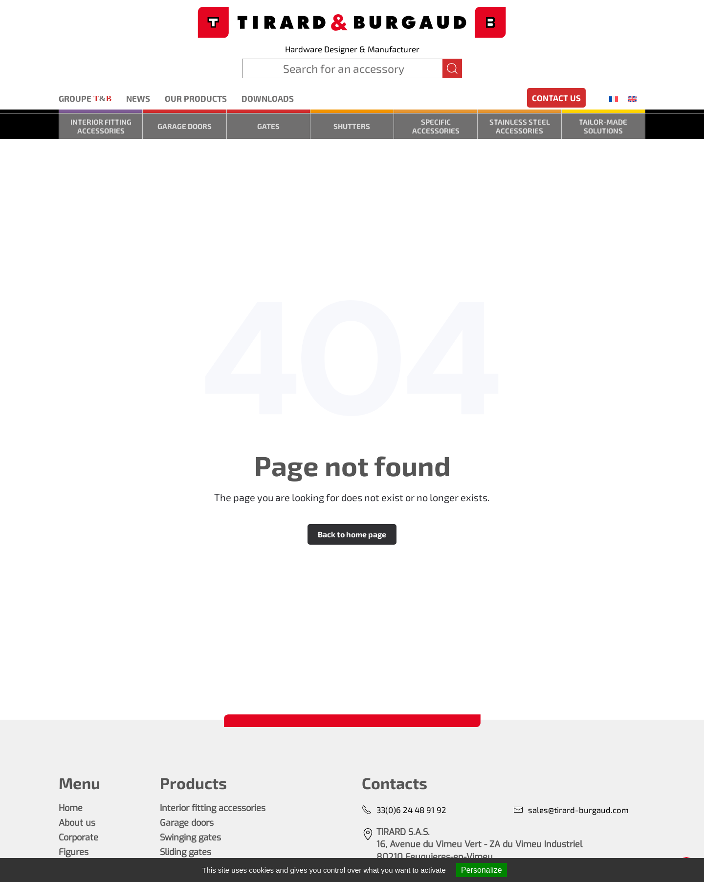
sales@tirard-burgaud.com (571, 810)
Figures (73, 852)
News (138, 98)
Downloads (268, 98)
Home (71, 808)
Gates (268, 126)
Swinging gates (190, 837)
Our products (196, 98)
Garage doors (184, 126)
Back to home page (352, 534)
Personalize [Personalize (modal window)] (481, 870)
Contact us (556, 98)
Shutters (351, 126)
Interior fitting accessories (101, 126)
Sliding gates (185, 852)
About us (77, 823)
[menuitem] (613, 99)
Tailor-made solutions (603, 126)
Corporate (78, 837)
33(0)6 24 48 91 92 (404, 810)
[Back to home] (352, 21)
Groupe (85, 99)
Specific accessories (436, 126)
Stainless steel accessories (519, 126)
